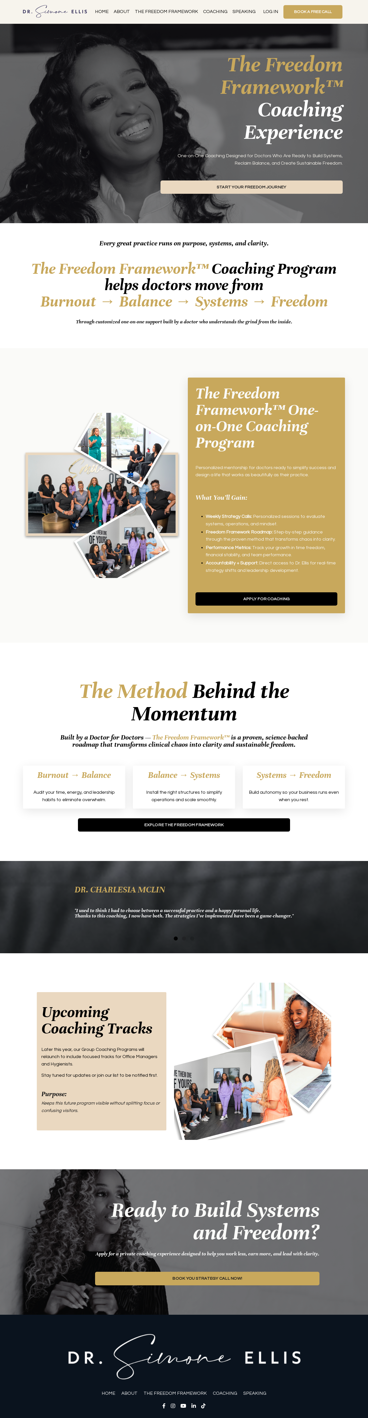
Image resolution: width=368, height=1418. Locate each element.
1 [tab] (175, 940)
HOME (100, 11)
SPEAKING (242, 11)
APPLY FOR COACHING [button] (266, 600)
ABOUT (120, 11)
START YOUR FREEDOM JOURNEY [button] (251, 187)
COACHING (213, 11)
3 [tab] (192, 940)
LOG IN (268, 11)
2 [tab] (184, 940)
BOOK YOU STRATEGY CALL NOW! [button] (207, 1280)
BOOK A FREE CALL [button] (312, 12)
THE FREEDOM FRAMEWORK (164, 11)
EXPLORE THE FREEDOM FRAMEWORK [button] (184, 826)
